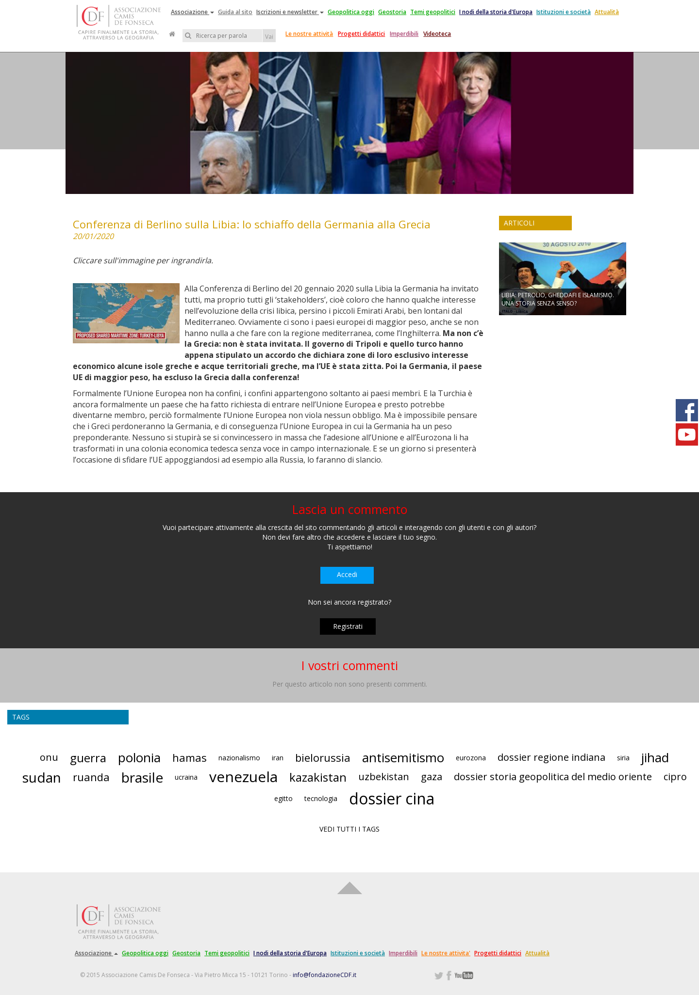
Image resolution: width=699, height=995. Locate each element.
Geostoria (392, 12)
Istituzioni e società (563, 12)
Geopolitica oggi (351, 12)
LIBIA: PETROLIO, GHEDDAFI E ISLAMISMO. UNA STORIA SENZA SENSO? (557, 299)
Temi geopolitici (432, 12)
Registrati (348, 626)
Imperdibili (404, 34)
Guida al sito (235, 12)
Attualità (607, 12)
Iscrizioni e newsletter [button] (290, 12)
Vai (269, 36)
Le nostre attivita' (445, 953)
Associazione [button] (192, 12)
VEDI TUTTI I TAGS (349, 829)
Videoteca (437, 34)
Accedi (347, 574)
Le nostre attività (309, 34)
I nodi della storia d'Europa (496, 12)
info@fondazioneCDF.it (324, 975)
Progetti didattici (361, 34)
